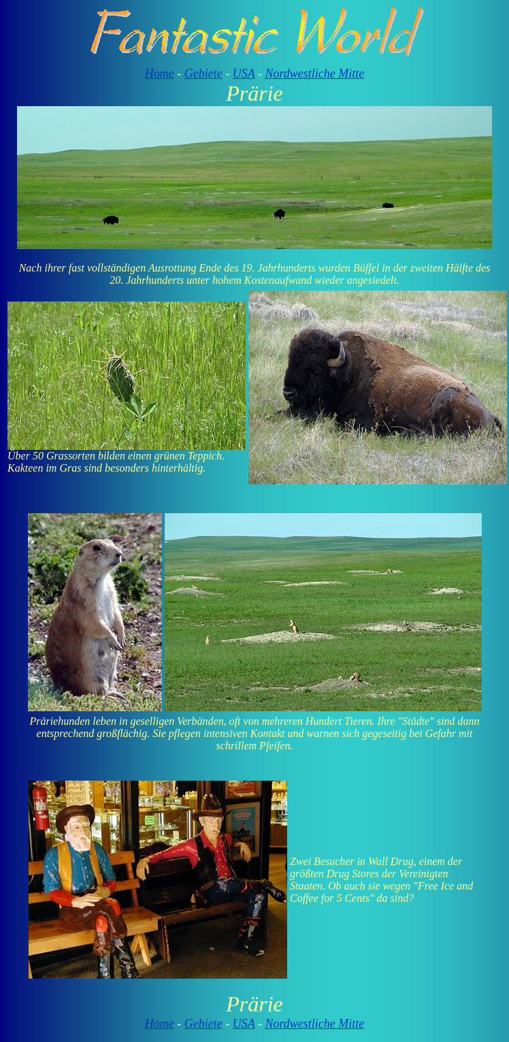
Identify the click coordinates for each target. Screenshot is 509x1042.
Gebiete (203, 73)
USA (244, 73)
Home (159, 73)
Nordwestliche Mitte (314, 73)
